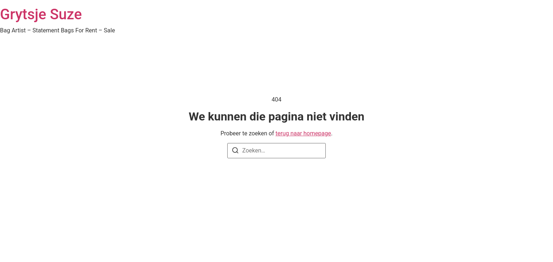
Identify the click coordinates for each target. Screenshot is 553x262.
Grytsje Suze (41, 14)
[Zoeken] (235, 151)
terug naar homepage (303, 133)
